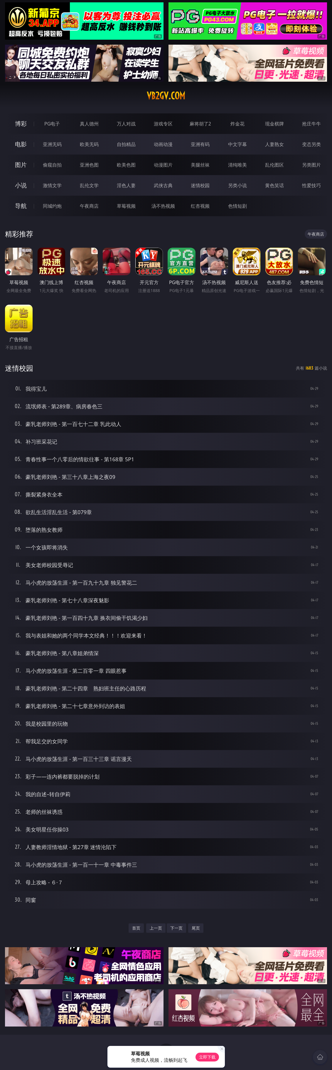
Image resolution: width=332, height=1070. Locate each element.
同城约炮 (52, 206)
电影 (21, 144)
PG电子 (52, 123)
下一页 (176, 928)
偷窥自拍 (52, 165)
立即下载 (207, 1057)
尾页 (196, 928)
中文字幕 (237, 144)
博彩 (21, 124)
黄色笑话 (274, 185)
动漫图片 (163, 165)
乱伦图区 (274, 165)
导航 (21, 206)
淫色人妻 (126, 185)
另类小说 (237, 185)
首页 (136, 928)
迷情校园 (200, 185)
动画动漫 (163, 144)
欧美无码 (89, 144)
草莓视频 (126, 206)
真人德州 (89, 123)
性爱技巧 (311, 185)
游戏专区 (163, 123)
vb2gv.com (166, 96)
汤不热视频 (163, 206)
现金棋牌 (274, 123)
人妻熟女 (274, 144)
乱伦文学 (89, 185)
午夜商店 (89, 206)
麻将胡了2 (200, 123)
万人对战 (126, 123)
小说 (21, 185)
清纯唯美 (237, 165)
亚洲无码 (52, 144)
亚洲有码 (200, 144)
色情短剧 (237, 206)
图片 (21, 165)
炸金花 (237, 123)
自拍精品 (126, 144)
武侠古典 (163, 185)
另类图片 (311, 165)
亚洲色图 (89, 165)
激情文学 (52, 185)
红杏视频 (200, 206)
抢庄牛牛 (311, 123)
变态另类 (311, 144)
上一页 (156, 928)
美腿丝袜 (200, 165)
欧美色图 (126, 165)
